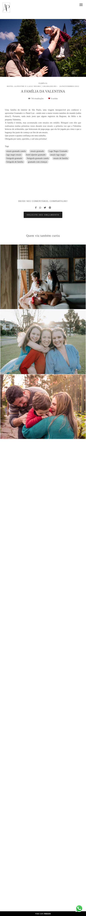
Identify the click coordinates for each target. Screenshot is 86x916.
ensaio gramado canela (16, 151)
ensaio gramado (37, 151)
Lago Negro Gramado (58, 151)
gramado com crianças (37, 162)
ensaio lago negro (57, 155)
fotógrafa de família (14, 162)
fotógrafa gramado (14, 158)
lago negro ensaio (13, 155)
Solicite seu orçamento (43, 709)
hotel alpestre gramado (36, 155)
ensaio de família (60, 158)
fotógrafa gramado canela (38, 158)
